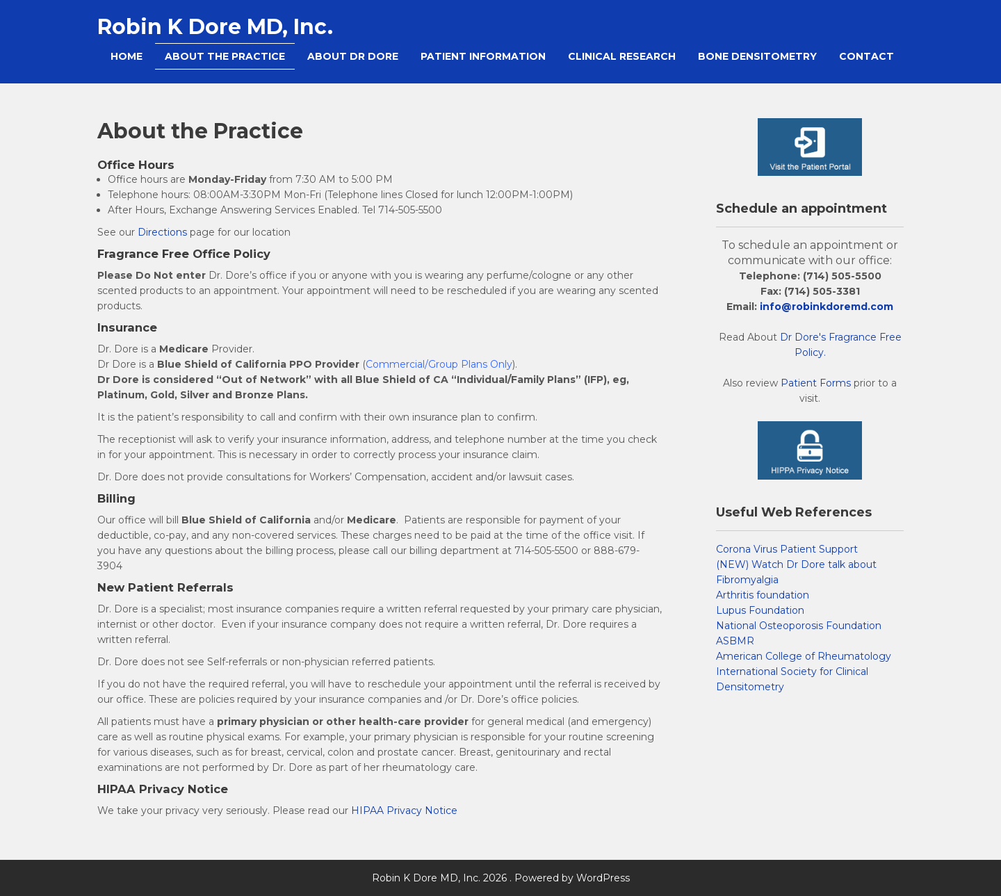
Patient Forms (816, 383)
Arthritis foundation (762, 595)
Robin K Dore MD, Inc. (215, 27)
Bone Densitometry (757, 56)
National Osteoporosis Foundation (798, 625)
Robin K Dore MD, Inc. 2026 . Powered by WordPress (501, 878)
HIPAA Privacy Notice (404, 810)
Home (127, 56)
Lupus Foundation (760, 610)
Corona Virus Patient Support (787, 549)
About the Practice (225, 56)
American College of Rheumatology (803, 656)
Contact (866, 56)
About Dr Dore (352, 56)
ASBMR (735, 641)
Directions (162, 232)
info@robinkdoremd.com (826, 306)
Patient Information (483, 56)
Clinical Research (622, 56)
